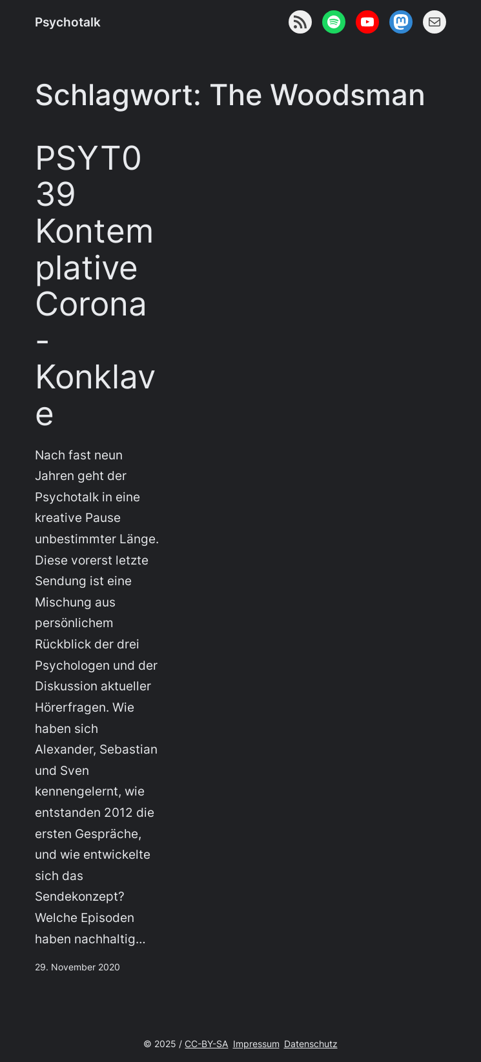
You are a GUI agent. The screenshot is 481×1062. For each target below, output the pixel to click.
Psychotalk (68, 22)
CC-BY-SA (206, 1043)
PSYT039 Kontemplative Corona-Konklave (95, 285)
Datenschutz (311, 1043)
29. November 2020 (77, 966)
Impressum (256, 1043)
